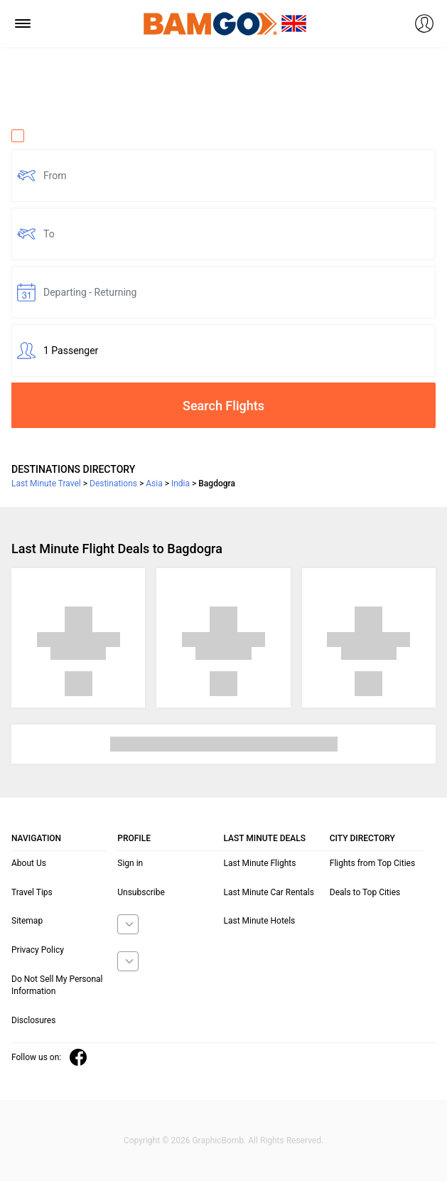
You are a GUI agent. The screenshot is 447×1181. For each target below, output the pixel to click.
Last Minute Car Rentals (269, 892)
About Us (28, 863)
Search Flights (223, 405)
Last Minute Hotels (260, 921)
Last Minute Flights (260, 863)
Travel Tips (32, 892)
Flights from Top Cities (372, 863)
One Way (39, 135)
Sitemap (27, 921)
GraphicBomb (218, 1140)
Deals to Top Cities (365, 892)
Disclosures (33, 1020)
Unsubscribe (141, 892)
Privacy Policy (37, 950)
